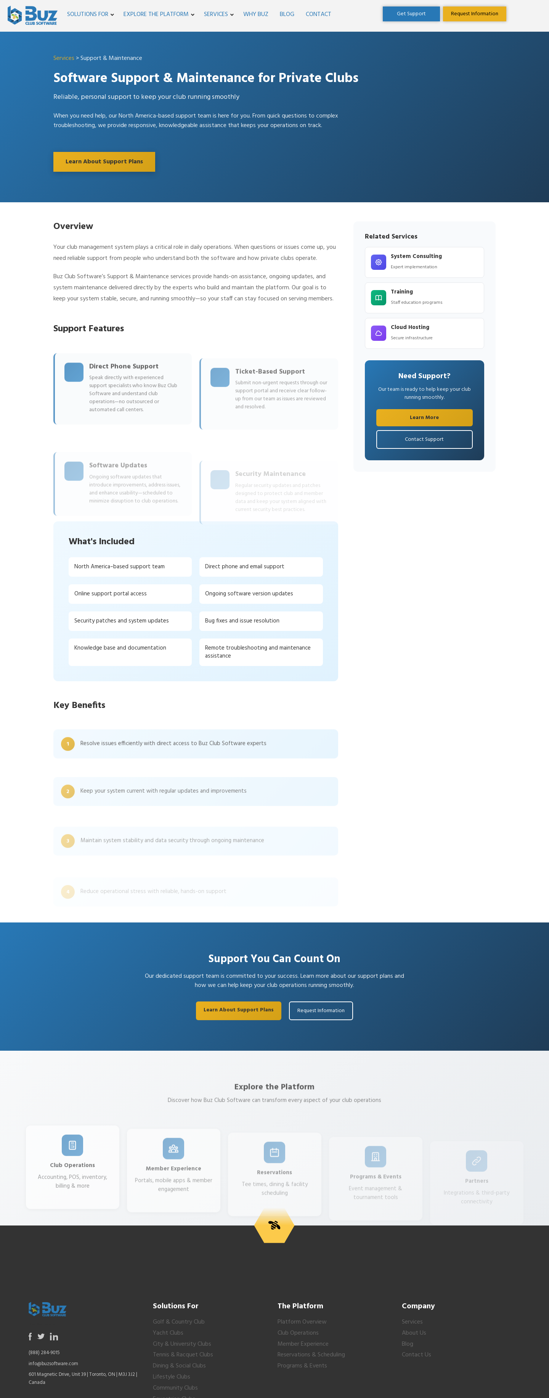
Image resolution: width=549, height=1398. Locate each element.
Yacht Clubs (168, 1333)
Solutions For (87, 14)
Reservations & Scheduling (311, 1355)
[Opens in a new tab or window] (411, 13)
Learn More (424, 417)
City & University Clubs (182, 1344)
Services (216, 14)
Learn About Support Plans (104, 162)
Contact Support (424, 439)
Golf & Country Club (179, 1322)
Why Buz (255, 14)
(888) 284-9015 (44, 1353)
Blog (287, 14)
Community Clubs (175, 1388)
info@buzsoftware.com (53, 1364)
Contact (318, 14)
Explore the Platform (156, 14)
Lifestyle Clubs (171, 1377)
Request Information (321, 1010)
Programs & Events (302, 1366)
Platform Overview (302, 1322)
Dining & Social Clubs (179, 1366)
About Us (414, 1333)
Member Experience (303, 1344)
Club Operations (298, 1333)
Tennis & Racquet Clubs (183, 1355)
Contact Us (416, 1355)
